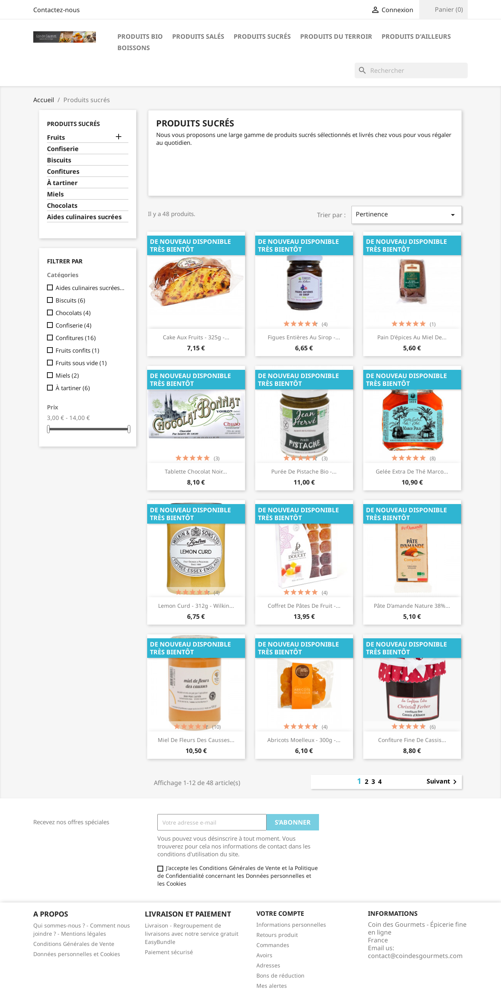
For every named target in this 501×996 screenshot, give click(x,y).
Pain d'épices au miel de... (412, 337)
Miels (55, 194)
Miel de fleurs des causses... (196, 740)
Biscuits (59, 160)
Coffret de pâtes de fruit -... (304, 605)
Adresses (268, 965)
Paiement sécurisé (169, 952)
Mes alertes (271, 985)
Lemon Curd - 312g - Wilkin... (196, 605)
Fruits (56, 137)
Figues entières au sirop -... (304, 337)
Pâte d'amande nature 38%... (412, 605)
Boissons (133, 47)
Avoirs (264, 955)
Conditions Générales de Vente (73, 943)
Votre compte (280, 913)
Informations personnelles (291, 924)
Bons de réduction (280, 975)
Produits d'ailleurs (416, 36)
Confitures (63, 172)
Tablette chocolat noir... (196, 471)
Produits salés (198, 36)
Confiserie (63, 149)
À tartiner (62, 183)
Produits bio (140, 36)
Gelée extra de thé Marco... (412, 471)
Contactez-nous (56, 9)
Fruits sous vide (81, 363)
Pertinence (407, 215)
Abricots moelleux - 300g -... (304, 740)
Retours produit (277, 934)
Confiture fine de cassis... (412, 740)
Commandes (272, 945)
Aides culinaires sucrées (84, 217)
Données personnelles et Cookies (76, 954)
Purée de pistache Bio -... (304, 471)
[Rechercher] (411, 70)
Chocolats (62, 206)
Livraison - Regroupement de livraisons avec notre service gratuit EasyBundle (191, 934)
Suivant (443, 782)
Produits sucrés (262, 36)
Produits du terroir (336, 36)
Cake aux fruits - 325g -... (196, 337)
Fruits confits (77, 350)
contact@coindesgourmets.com (415, 955)
